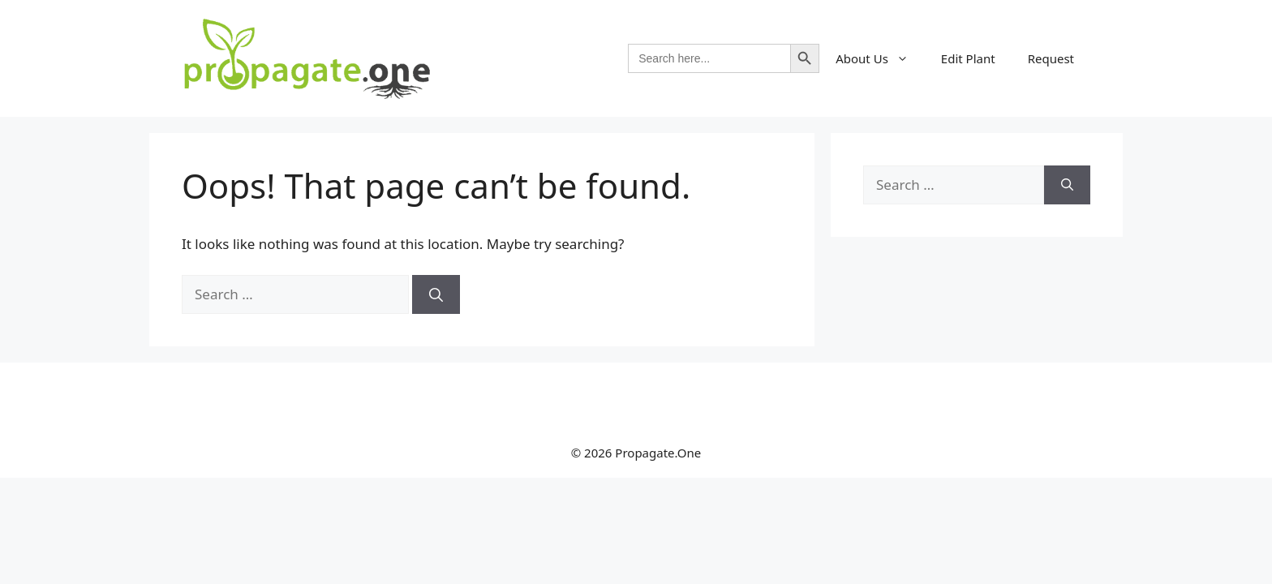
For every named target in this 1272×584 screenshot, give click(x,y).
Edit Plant (968, 58)
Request (1051, 58)
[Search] (436, 294)
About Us (880, 58)
